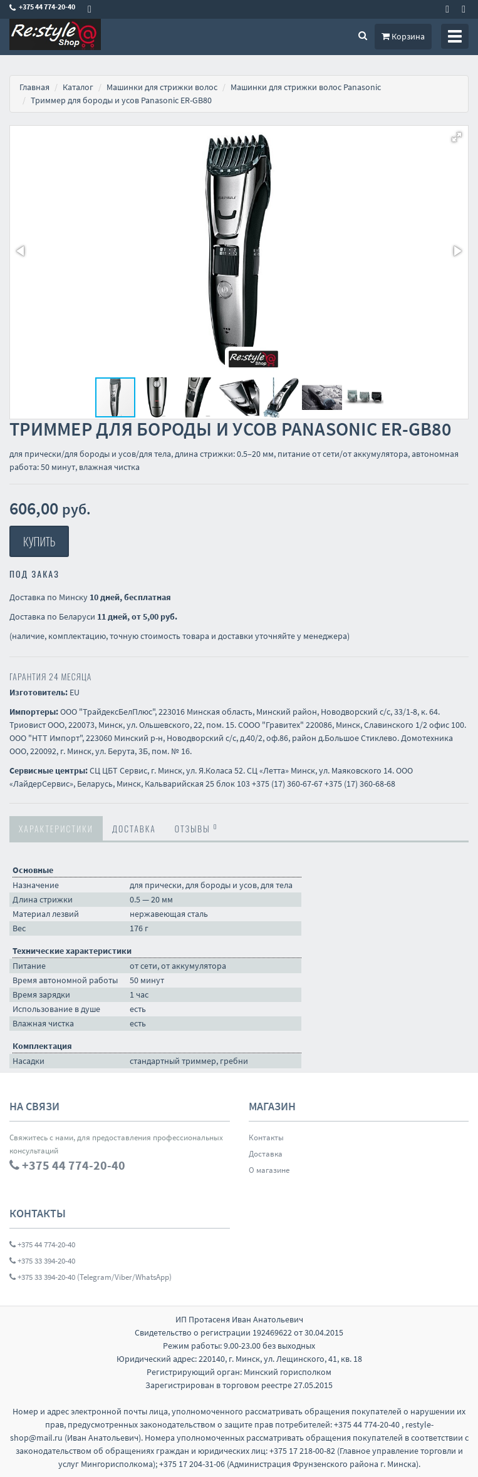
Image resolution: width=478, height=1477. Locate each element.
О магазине (269, 1170)
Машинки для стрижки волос (162, 87)
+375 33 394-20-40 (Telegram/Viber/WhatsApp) (90, 1277)
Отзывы (196, 828)
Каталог (78, 87)
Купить (39, 541)
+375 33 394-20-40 (42, 1260)
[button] (457, 137)
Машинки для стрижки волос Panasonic (306, 87)
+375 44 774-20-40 (42, 1244)
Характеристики (56, 828)
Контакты (266, 1137)
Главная (34, 87)
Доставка (134, 828)
